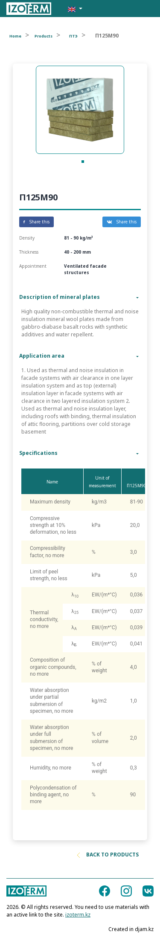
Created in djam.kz (131, 929)
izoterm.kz (77, 914)
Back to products (108, 854)
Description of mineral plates (59, 297)
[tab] (80, 297)
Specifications (38, 453)
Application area (41, 355)
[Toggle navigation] (142, 8)
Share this (36, 222)
